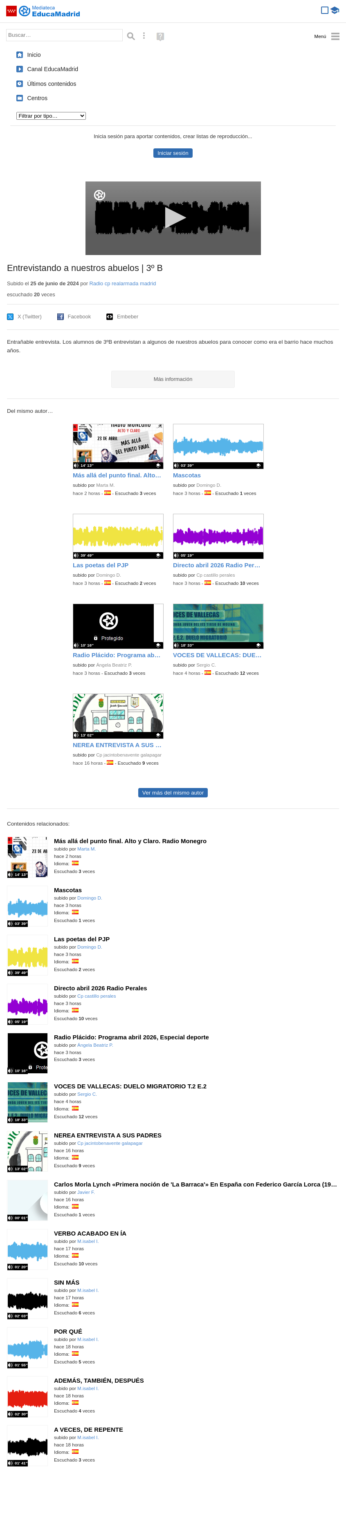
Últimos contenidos (51, 84)
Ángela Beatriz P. (114, 665)
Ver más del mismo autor (173, 793)
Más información (173, 379)
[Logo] (100, 195)
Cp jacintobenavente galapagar (129, 754)
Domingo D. (208, 485)
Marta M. (105, 485)
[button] (173, 217)
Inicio (33, 54)
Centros (37, 98)
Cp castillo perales (215, 575)
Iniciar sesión (172, 153)
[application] (173, 218)
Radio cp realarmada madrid (123, 283)
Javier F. (86, 1192)
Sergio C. (206, 665)
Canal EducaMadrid (52, 69)
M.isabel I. (88, 1241)
